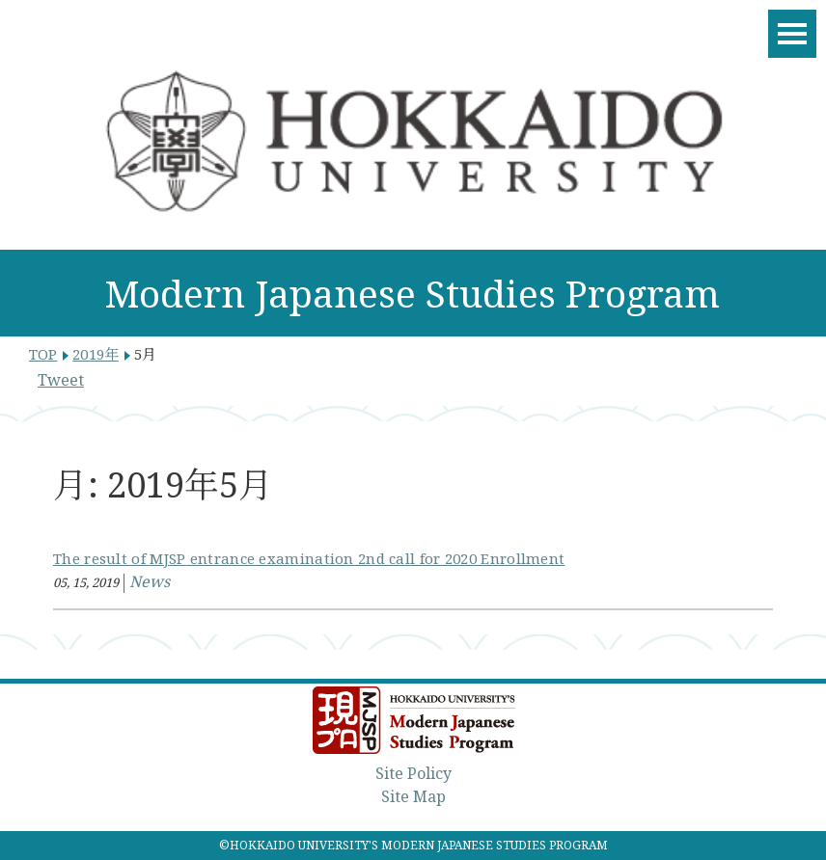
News (149, 581)
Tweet (61, 379)
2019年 (95, 353)
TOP (43, 353)
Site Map (413, 796)
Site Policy (413, 773)
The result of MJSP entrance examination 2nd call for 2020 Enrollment (308, 558)
